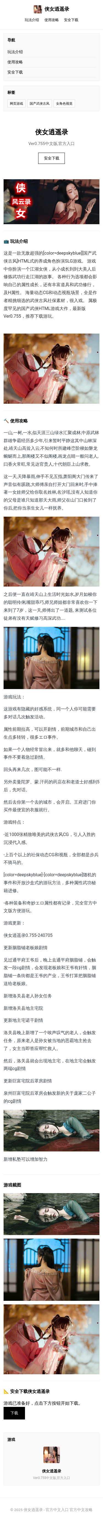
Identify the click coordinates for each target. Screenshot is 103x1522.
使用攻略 (51, 20)
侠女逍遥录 (51, 9)
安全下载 (71, 20)
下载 (14, 1413)
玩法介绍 (32, 20)
